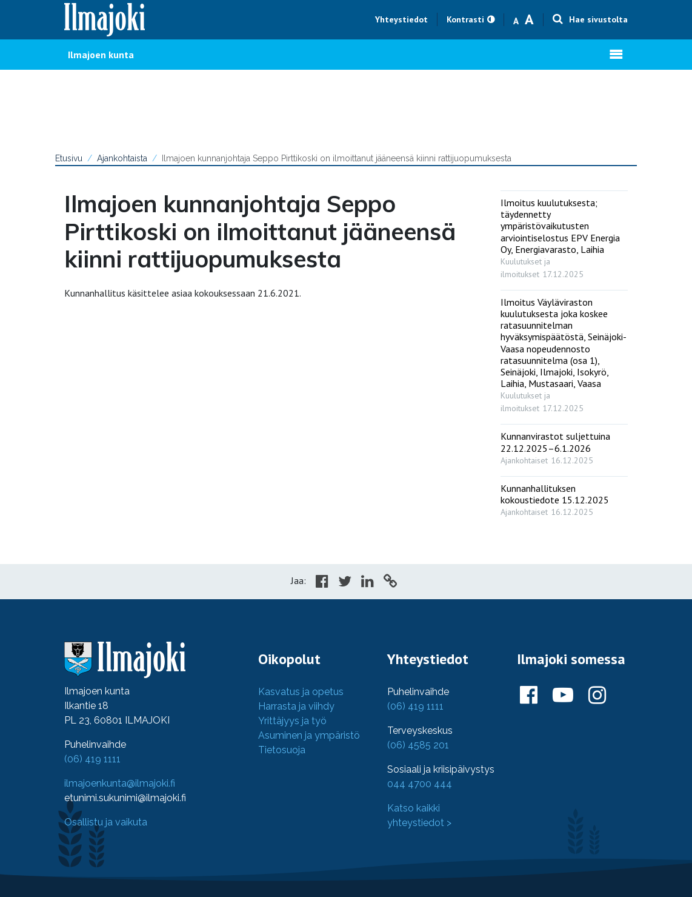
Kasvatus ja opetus (301, 691)
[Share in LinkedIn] (367, 583)
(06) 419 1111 (92, 759)
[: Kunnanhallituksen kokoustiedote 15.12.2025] (564, 497)
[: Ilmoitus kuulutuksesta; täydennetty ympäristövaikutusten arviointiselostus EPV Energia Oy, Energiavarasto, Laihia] (564, 235)
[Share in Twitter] (344, 583)
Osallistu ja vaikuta (105, 822)
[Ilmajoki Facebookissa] (529, 696)
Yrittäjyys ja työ (292, 721)
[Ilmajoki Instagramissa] (597, 696)
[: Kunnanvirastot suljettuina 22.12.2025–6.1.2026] (564, 445)
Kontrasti (465, 19)
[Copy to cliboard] (390, 583)
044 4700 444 (419, 784)
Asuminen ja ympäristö (309, 735)
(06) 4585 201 (418, 745)
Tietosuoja (281, 750)
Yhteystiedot (401, 19)
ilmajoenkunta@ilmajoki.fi (119, 783)
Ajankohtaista (122, 158)
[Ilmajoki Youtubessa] (563, 696)
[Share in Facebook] (322, 583)
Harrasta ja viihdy (296, 706)
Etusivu (68, 158)
